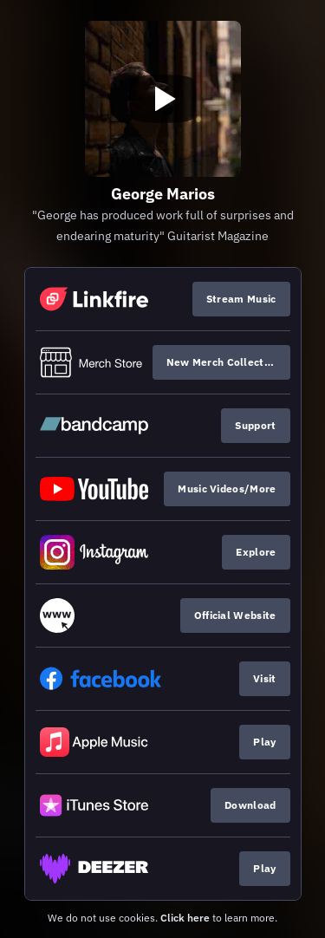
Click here (185, 917)
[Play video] (163, 99)
